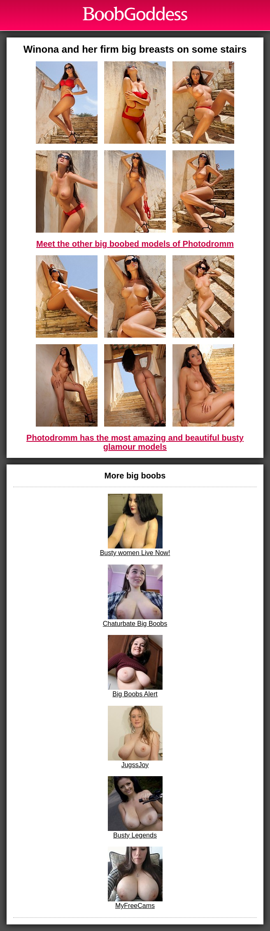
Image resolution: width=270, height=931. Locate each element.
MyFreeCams (135, 878)
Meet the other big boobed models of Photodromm (135, 243)
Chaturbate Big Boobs (135, 596)
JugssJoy (135, 737)
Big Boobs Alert (135, 666)
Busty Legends (135, 807)
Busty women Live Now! (135, 525)
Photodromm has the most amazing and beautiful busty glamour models (135, 442)
